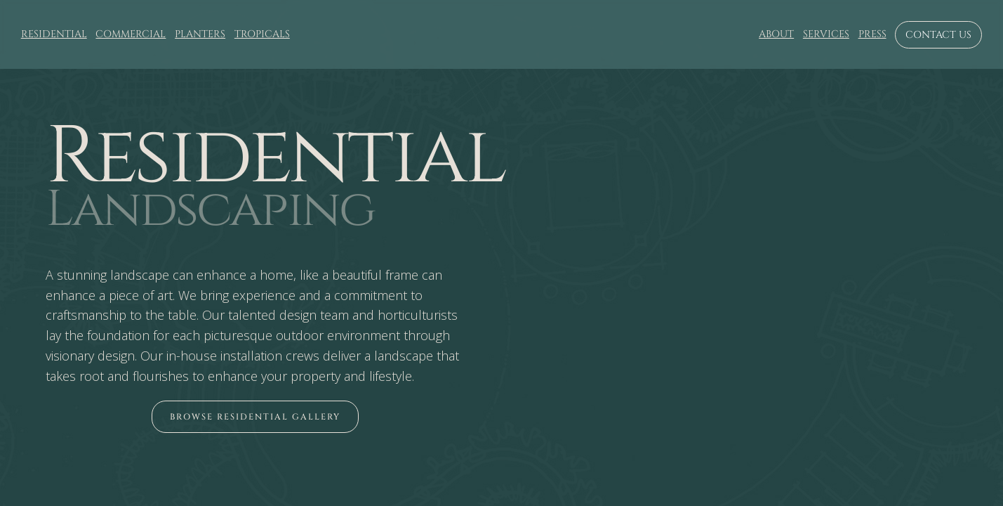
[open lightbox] (255, 417)
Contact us (938, 34)
